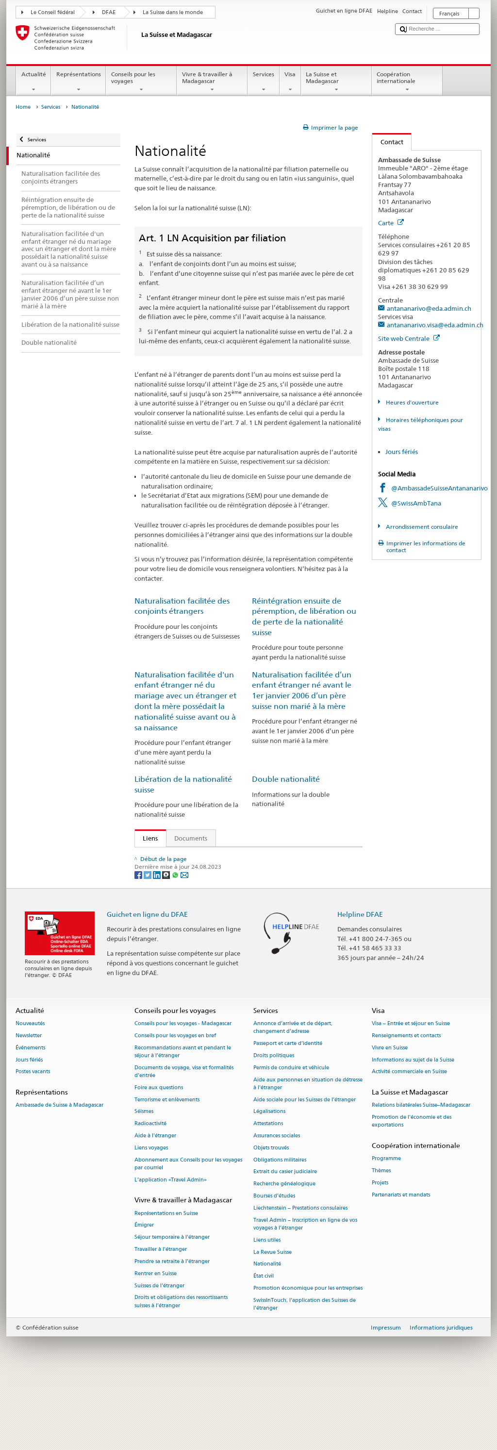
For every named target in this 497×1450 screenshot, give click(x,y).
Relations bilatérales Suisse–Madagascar (421, 1175)
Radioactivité (150, 1194)
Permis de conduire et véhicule (291, 1137)
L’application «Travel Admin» (170, 1250)
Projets (380, 1252)
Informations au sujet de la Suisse (413, 1130)
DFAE (109, 12)
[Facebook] (139, 944)
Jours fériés (401, 451)
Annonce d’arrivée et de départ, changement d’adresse (292, 1097)
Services (263, 82)
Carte (391, 223)
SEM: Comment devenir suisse (188, 856)
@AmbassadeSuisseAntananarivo (439, 488)
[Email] (184, 944)
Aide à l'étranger (155, 1205)
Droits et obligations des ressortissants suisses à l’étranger (181, 1372)
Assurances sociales (276, 1205)
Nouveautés (30, 1093)
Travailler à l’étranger (160, 1319)
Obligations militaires (279, 1230)
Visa (290, 82)
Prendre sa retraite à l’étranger (172, 1331)
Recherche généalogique (284, 1254)
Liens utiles (267, 1310)
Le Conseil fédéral (53, 12)
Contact (387, 142)
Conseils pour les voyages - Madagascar (183, 1093)
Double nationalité (286, 779)
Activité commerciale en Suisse (409, 1142)
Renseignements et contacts (406, 1105)
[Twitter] (148, 944)
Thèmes (381, 1241)
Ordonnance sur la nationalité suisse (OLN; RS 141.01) (223, 886)
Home (23, 107)
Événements (30, 1117)
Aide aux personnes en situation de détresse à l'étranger (308, 1154)
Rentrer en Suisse (155, 1343)
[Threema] (166, 944)
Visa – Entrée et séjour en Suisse (411, 1093)
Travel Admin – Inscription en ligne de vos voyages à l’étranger (305, 1294)
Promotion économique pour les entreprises (308, 1358)
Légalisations (269, 1182)
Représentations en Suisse (166, 1283)
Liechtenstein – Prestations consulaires (300, 1278)
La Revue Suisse (272, 1322)
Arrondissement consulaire (421, 526)
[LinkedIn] (157, 944)
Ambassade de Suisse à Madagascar (59, 1175)
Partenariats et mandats (401, 1265)
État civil (263, 1346)
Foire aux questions (158, 1157)
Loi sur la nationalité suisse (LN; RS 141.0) (205, 871)
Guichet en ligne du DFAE (147, 984)
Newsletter (29, 1105)
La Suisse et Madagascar (336, 82)
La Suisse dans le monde (173, 12)
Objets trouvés (271, 1217)
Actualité (33, 82)
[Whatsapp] (176, 944)
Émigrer (144, 1295)
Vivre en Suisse (390, 1117)
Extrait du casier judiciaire (285, 1242)
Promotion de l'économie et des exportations (411, 1191)
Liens (146, 838)
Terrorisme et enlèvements (166, 1169)
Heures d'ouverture (411, 402)
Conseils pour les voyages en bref (175, 1105)
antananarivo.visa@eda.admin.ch (435, 325)
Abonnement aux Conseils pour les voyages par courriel (188, 1234)
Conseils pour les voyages (141, 82)
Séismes (143, 1182)
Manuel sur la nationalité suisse (191, 901)
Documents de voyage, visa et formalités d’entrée (183, 1141)
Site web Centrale (409, 338)
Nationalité (267, 1334)
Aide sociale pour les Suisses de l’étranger (304, 1169)
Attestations (268, 1194)
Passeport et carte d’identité (287, 1113)
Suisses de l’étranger (159, 1355)
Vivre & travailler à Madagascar (212, 82)
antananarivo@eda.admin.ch (429, 308)
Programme (386, 1229)
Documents (190, 838)
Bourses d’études (274, 1266)
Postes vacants (33, 1142)
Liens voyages (151, 1217)
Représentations (78, 82)
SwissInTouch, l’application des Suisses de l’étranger (304, 1374)
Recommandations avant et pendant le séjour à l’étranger (182, 1121)
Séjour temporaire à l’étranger (172, 1307)
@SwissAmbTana (416, 503)
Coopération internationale (407, 82)
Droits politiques (273, 1125)
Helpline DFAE (360, 984)
